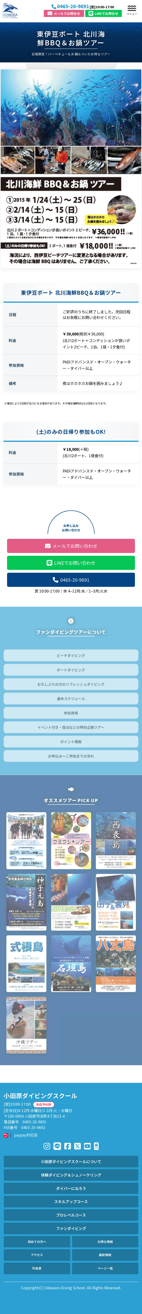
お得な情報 (105, 1241)
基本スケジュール (71, 700)
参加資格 (71, 715)
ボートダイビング (71, 671)
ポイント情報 (71, 743)
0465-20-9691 (71, 579)
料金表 (36, 1268)
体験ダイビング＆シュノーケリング (71, 1175)
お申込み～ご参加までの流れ (71, 758)
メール (64, 13)
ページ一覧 (105, 1268)
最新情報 (105, 1255)
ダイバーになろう (71, 1188)
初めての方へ (37, 1241)
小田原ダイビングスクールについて (71, 1161)
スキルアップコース (71, 1201)
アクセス (37, 1255)
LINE (103, 13)
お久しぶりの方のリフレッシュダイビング (71, 686)
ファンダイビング (71, 1228)
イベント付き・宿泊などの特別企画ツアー (71, 729)
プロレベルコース (71, 1215)
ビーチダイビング (71, 657)
